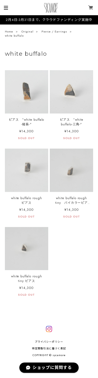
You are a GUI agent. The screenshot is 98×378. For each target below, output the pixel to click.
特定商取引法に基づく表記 (49, 348)
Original (27, 32)
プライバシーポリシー (49, 342)
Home (9, 32)
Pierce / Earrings (54, 32)
